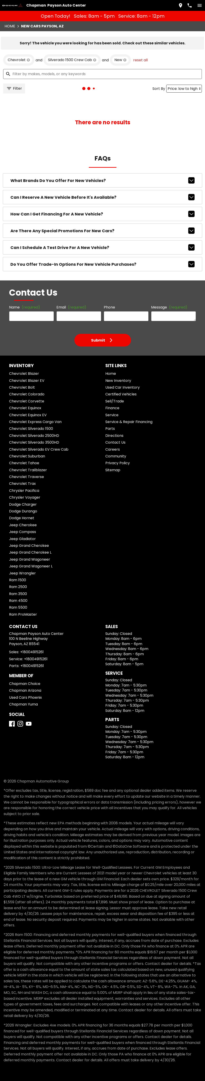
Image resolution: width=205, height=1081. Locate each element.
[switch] (199, 5)
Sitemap (112, 470)
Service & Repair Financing (128, 421)
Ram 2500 (18, 586)
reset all (140, 60)
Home (10, 26)
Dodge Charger (23, 504)
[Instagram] (20, 723)
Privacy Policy (117, 463)
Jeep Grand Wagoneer (29, 559)
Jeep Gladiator (22, 538)
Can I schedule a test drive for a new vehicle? (102, 247)
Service (111, 415)
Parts (110, 428)
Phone (109, 307)
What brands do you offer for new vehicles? (102, 180)
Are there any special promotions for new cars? (102, 230)
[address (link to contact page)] (180, 5)
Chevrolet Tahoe (24, 463)
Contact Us (115, 442)
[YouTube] (28, 723)
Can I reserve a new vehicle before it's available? (102, 197)
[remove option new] (120, 60)
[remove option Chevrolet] (18, 60)
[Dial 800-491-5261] (189, 5)
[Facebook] (12, 723)
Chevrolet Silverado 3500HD (34, 442)
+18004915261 (32, 652)
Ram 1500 (17, 580)
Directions (114, 435)
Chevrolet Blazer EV (26, 380)
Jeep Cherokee (23, 525)
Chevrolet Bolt (22, 387)
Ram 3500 (18, 593)
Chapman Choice (24, 683)
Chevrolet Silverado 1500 (31, 428)
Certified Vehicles (121, 394)
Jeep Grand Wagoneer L (31, 566)
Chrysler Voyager (24, 497)
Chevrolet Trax (22, 483)
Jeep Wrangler (22, 573)
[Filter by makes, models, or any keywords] (102, 74)
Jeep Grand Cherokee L (30, 552)
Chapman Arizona (25, 690)
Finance (112, 408)
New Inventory (118, 380)
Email (71, 307)
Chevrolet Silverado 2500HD (34, 435)
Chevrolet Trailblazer (28, 470)
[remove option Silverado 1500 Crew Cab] (72, 60)
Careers (112, 449)
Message (169, 307)
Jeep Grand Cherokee (29, 545)
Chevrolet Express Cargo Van (35, 421)
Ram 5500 (18, 607)
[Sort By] (184, 89)
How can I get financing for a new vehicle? (102, 214)
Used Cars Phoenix (25, 697)
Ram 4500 (18, 600)
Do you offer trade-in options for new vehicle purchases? (102, 264)
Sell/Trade (114, 401)
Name (24, 307)
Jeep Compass (22, 531)
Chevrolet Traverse (26, 476)
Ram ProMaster (23, 614)
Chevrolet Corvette (26, 401)
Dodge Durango (23, 511)
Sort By (158, 88)
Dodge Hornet (21, 518)
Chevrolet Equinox (25, 408)
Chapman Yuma (23, 704)
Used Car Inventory (122, 387)
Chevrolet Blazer (24, 373)
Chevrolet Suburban (27, 456)
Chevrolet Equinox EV (28, 415)
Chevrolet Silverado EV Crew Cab (38, 449)
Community (115, 456)
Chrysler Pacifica (24, 490)
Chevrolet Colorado (26, 394)
